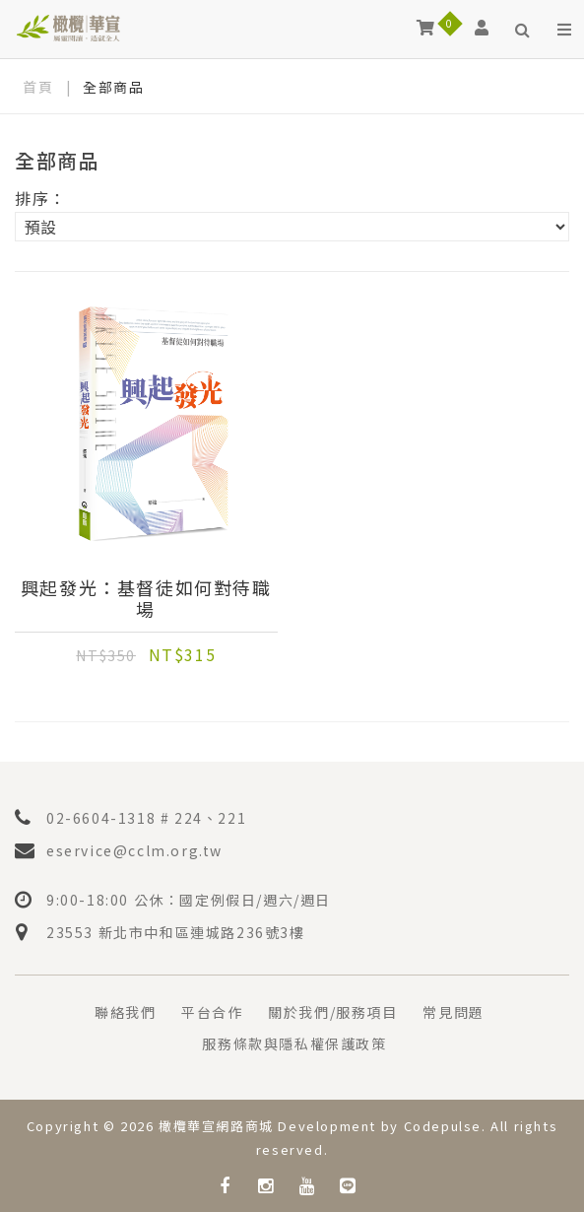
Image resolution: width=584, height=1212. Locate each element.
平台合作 (211, 1012)
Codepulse (443, 1125)
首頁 (38, 87)
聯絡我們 (125, 1012)
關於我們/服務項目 (332, 1012)
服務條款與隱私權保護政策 (294, 1043)
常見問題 (453, 1012)
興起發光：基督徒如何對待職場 (146, 598)
